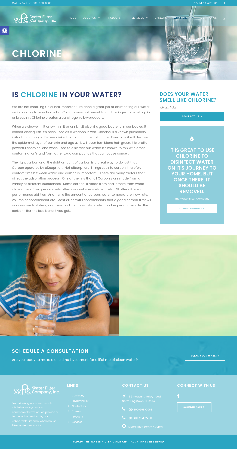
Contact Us (209, 17)
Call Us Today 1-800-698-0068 (31, 3)
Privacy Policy (80, 401)
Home (72, 17)
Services (137, 17)
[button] (4, 30)
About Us (89, 17)
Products (114, 17)
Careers (161, 17)
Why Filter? (182, 17)
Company (78, 395)
